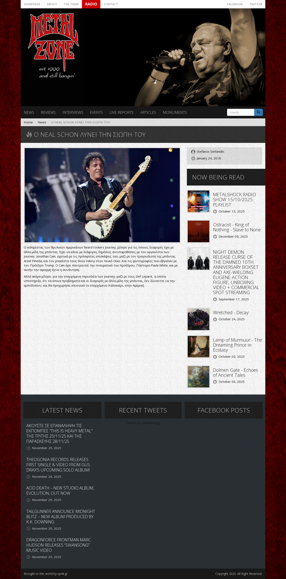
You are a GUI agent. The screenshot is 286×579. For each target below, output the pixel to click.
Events (96, 112)
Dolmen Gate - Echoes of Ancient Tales (235, 372)
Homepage (32, 4)
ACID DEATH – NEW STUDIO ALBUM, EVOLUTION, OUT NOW (60, 490)
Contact (111, 4)
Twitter (255, 4)
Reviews (48, 112)
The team (71, 4)
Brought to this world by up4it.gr (46, 574)
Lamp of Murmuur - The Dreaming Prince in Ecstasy (237, 345)
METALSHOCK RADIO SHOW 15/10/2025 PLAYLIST (234, 199)
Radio (91, 3)
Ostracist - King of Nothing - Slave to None (237, 227)
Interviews (73, 112)
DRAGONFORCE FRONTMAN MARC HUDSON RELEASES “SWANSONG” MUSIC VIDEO (58, 545)
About (52, 4)
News (29, 112)
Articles (148, 112)
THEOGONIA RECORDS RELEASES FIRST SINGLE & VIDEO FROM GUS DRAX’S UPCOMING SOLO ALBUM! (58, 465)
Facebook (235, 4)
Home (28, 122)
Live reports (122, 112)
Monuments (175, 112)
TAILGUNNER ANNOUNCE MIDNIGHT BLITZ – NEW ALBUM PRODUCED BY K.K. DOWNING (60, 517)
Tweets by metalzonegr (143, 423)
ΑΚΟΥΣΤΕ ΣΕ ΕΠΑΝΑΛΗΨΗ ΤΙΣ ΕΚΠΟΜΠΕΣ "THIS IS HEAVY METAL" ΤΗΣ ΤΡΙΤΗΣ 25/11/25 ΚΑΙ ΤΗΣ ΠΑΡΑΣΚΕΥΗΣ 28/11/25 (59, 433)
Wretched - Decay (231, 312)
